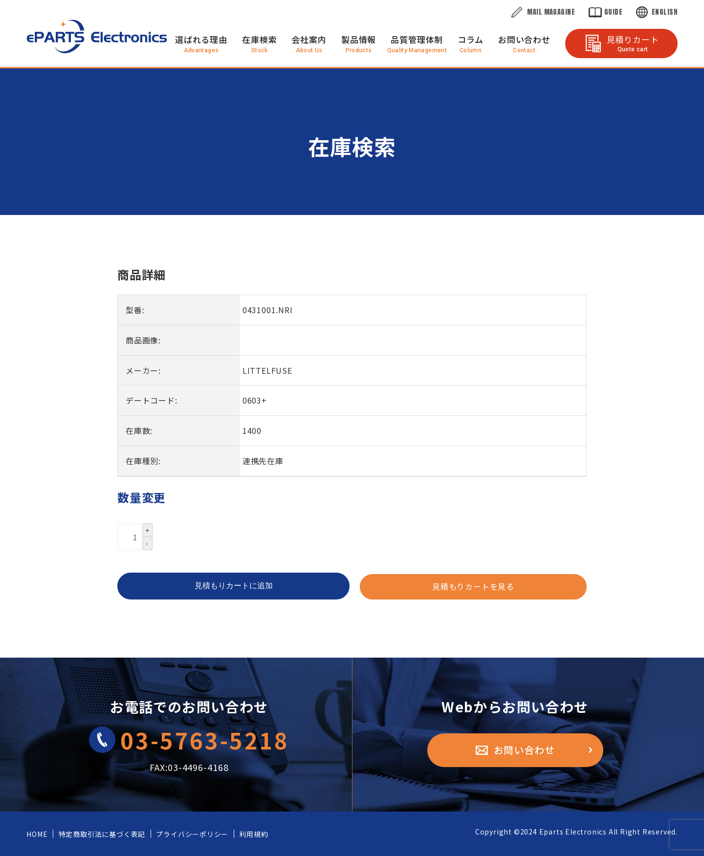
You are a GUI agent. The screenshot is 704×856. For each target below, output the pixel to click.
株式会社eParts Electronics (96, 36)
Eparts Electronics (573, 831)
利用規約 (252, 834)
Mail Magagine (550, 12)
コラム (471, 39)
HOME (36, 834)
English (665, 12)
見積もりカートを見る (473, 587)
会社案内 (308, 39)
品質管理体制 (417, 39)
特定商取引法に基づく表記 (101, 834)
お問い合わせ (524, 39)
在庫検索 (259, 39)
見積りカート (632, 43)
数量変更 (141, 497)
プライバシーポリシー (191, 834)
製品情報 (358, 39)
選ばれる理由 (201, 39)
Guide (613, 12)
